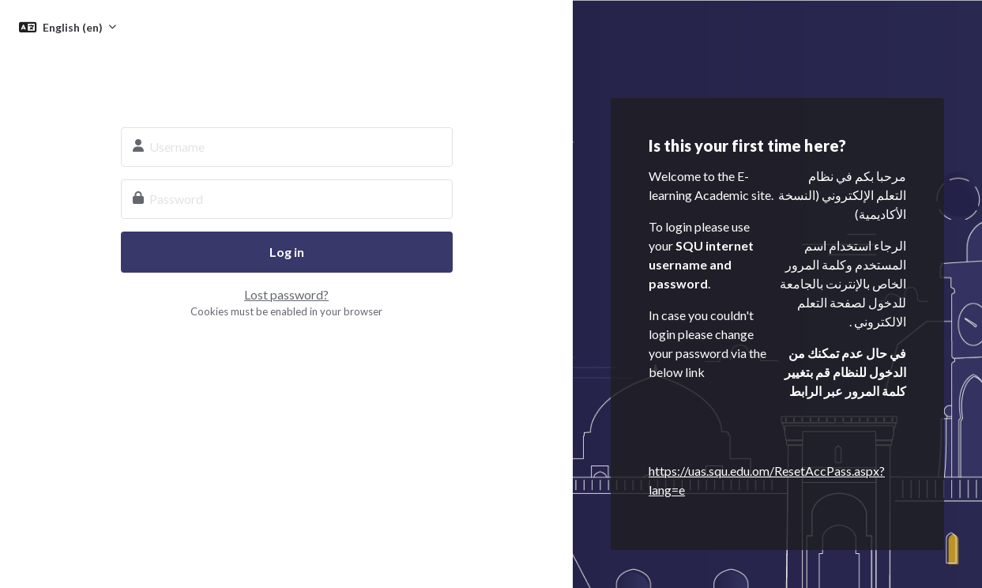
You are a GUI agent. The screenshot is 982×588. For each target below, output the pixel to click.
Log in (286, 251)
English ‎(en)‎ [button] (74, 27)
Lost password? (286, 294)
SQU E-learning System (287, 76)
